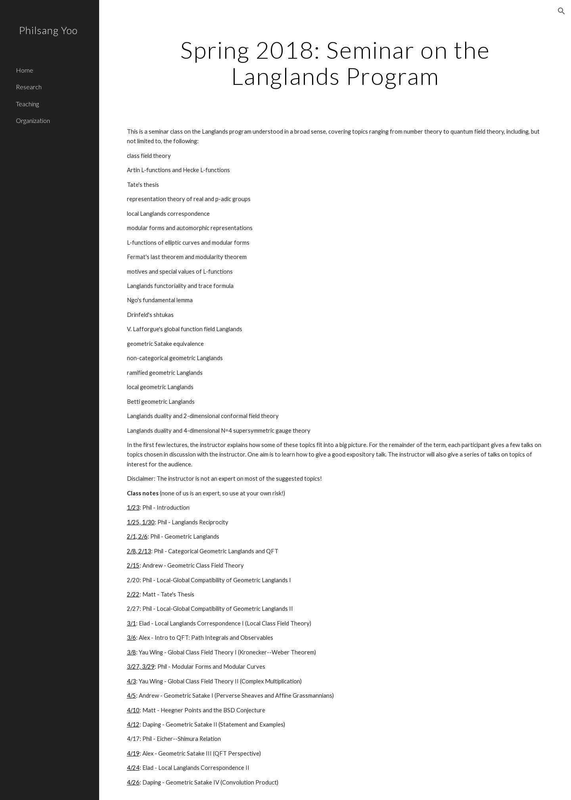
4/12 (133, 724)
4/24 (133, 767)
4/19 (133, 753)
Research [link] (29, 86)
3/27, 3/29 (141, 666)
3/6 (131, 637)
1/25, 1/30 (141, 522)
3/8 (131, 652)
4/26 (133, 782)
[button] (561, 11)
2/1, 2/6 (137, 536)
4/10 (133, 710)
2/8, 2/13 (139, 551)
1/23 (133, 507)
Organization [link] (33, 120)
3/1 (131, 623)
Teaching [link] (27, 103)
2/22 (133, 594)
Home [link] (24, 70)
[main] (335, 62)
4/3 (131, 681)
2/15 (133, 565)
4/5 (131, 695)
